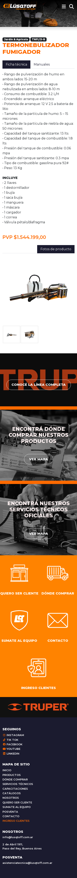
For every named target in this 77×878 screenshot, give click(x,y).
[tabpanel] (38, 156)
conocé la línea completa (38, 385)
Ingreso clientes (16, 820)
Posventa (10, 811)
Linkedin (10, 753)
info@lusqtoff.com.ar (17, 837)
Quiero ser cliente (17, 802)
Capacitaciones (15, 788)
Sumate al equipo (16, 807)
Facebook (12, 744)
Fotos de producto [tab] (55, 249)
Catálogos (11, 793)
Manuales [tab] (42, 64)
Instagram (13, 735)
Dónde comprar (15, 779)
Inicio (6, 770)
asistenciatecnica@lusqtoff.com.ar (27, 862)
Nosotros (10, 797)
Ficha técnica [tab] (16, 64)
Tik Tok (10, 739)
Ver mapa (38, 459)
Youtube (11, 748)
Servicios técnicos (17, 784)
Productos (11, 775)
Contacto (10, 816)
